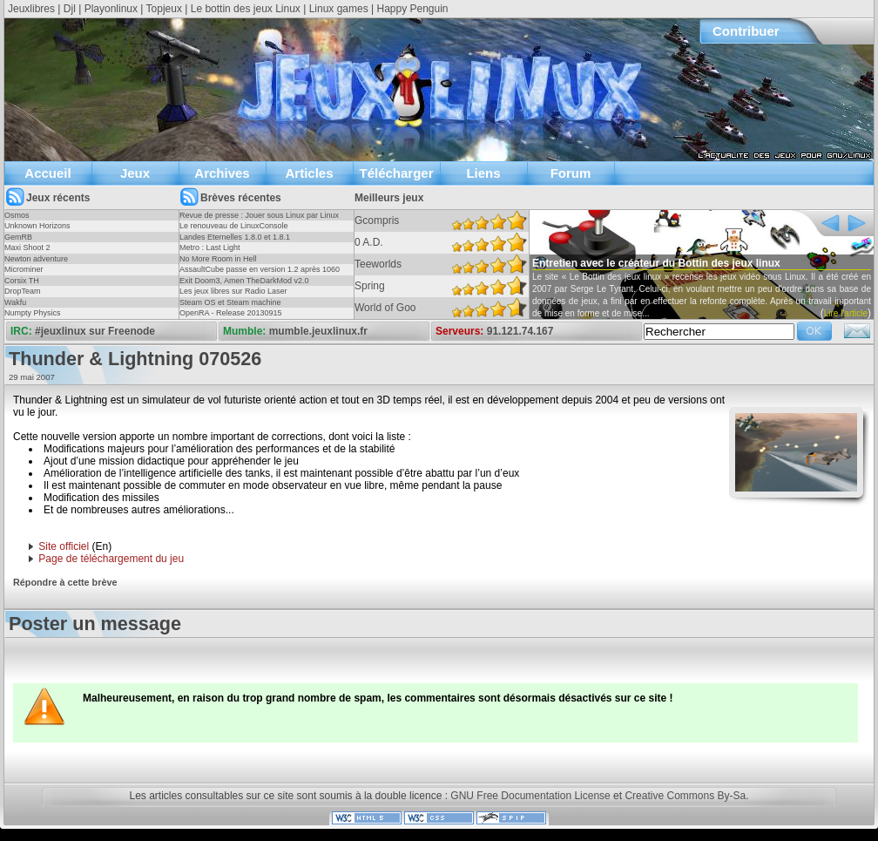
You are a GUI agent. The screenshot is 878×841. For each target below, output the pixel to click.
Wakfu (15, 302)
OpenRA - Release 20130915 (230, 313)
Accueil (47, 173)
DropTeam (22, 291)
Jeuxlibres (31, 9)
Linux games (338, 9)
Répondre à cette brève (65, 582)
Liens (483, 173)
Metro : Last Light (209, 247)
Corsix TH (21, 280)
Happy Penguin (412, 9)
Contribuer (746, 31)
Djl (70, 9)
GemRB (18, 237)
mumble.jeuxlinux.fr (318, 331)
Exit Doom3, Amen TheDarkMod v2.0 (243, 280)
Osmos (17, 215)
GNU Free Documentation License (530, 796)
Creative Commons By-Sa (685, 796)
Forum (570, 173)
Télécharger (396, 173)
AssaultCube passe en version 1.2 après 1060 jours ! (259, 274)
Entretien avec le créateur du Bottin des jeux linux (656, 263)
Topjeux (164, 9)
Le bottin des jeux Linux (246, 9)
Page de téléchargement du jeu (111, 559)
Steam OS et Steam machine (230, 302)
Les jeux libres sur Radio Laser (233, 291)
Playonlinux (111, 9)
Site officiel (63, 546)
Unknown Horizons (37, 225)
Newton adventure (36, 258)
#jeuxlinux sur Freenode (95, 331)
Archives (221, 173)
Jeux (135, 173)
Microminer (24, 269)
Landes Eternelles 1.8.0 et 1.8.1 (234, 237)
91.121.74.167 (520, 331)
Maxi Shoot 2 (27, 247)
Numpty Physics (32, 313)
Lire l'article (846, 313)
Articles (309, 173)
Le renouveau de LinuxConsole (233, 225)
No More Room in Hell (218, 258)
